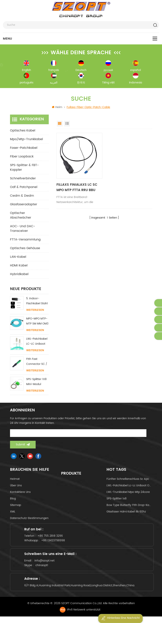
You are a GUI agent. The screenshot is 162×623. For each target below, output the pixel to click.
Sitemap (15, 506)
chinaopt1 (43, 569)
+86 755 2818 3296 (51, 538)
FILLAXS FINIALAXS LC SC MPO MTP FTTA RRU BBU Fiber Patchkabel (79, 188)
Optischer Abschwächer (20, 216)
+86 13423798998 (54, 543)
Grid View (60, 125)
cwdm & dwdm (22, 196)
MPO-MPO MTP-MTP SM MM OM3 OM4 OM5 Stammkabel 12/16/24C (37, 322)
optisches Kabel (22, 131)
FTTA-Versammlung (25, 240)
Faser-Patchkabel (23, 148)
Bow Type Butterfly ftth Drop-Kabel (129, 506)
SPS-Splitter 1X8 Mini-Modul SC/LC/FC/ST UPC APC (36, 383)
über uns (16, 486)
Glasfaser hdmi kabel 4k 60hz (126, 513)
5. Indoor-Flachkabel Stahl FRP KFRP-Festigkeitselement (37, 302)
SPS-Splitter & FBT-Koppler (24, 168)
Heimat (15, 480)
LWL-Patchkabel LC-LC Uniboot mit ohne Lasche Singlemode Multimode (37, 343)
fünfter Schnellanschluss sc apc (128, 480)
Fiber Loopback (22, 157)
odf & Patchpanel (23, 188)
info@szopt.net (46, 564)
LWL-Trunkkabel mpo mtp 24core (128, 493)
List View (67, 125)
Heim (57, 108)
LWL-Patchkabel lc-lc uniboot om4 (129, 486)
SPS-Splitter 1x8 (117, 499)
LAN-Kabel (18, 257)
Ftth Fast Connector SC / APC (36, 363)
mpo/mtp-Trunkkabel (26, 140)
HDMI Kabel (19, 266)
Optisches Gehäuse (25, 249)
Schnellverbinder (23, 179)
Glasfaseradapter (23, 205)
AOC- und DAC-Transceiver (22, 230)
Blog (13, 499)
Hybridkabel (19, 275)
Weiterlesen (35, 311)
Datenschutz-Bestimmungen (29, 519)
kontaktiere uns (20, 493)
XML (12, 513)
